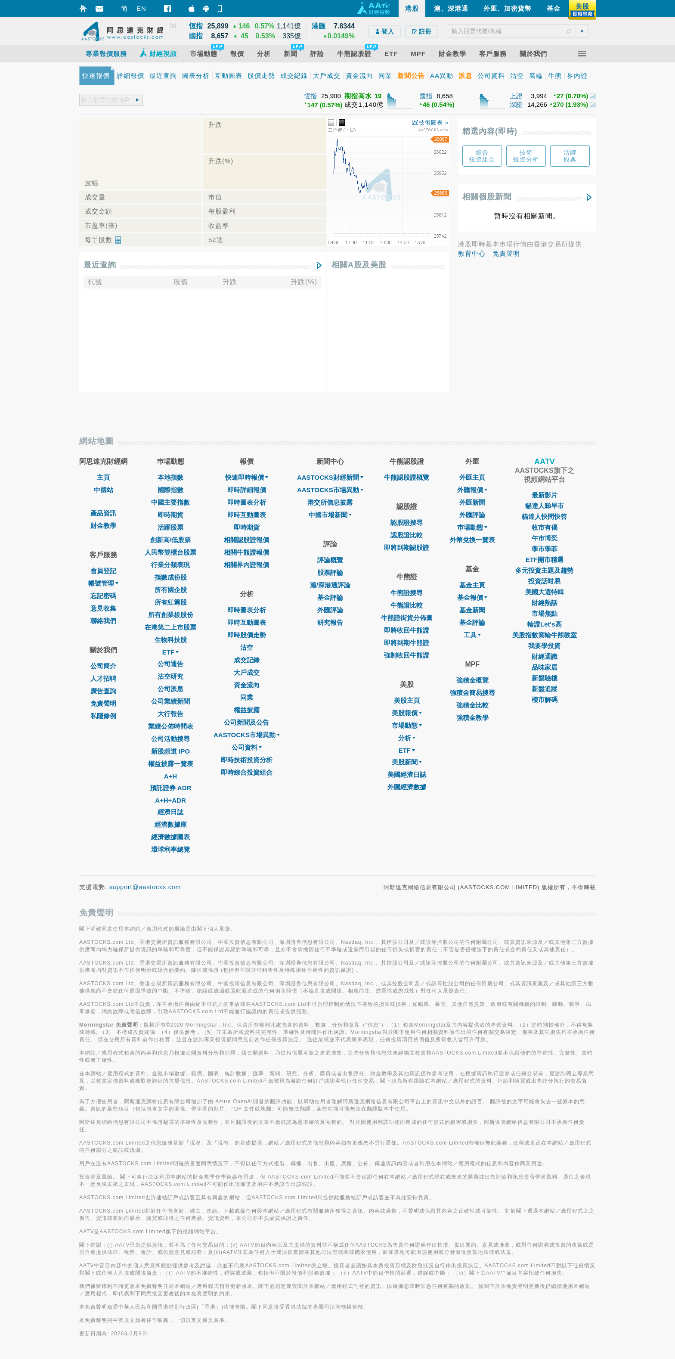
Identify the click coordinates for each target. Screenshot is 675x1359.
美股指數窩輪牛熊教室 (544, 635)
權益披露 (247, 710)
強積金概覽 (472, 680)
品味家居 (544, 667)
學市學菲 (544, 548)
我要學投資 (544, 645)
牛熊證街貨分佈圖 (407, 617)
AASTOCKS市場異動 (247, 734)
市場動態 (407, 725)
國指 (425, 95)
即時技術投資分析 (246, 759)
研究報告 (330, 622)
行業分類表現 (170, 564)
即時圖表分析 (246, 502)
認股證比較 (406, 535)
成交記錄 (247, 660)
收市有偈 (544, 527)
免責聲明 (506, 253)
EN (141, 8)
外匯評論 (330, 610)
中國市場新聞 (330, 514)
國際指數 (170, 489)
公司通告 (170, 663)
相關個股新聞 (486, 196)
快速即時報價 (246, 477)
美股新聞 (407, 762)
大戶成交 (247, 672)
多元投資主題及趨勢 (544, 570)
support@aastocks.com (145, 887)
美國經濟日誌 (406, 774)
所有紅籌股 (171, 602)
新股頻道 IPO (170, 751)
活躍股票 (170, 527)
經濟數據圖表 (170, 837)
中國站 (103, 489)
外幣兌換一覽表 (472, 539)
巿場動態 (472, 527)
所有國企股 (171, 589)
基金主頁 (472, 585)
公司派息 (170, 688)
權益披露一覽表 (170, 763)
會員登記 (103, 570)
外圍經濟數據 (406, 787)
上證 (516, 95)
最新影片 (544, 495)
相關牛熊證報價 (246, 552)
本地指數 (170, 477)
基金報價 (472, 597)
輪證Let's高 (544, 624)
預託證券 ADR (171, 787)
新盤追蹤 (544, 688)
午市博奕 (544, 538)
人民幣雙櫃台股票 (170, 552)
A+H (170, 776)
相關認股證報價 (246, 539)
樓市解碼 (544, 699)
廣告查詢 (103, 691)
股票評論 (330, 572)
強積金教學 (472, 717)
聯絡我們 (103, 620)
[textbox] (518, 31)
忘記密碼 (103, 595)
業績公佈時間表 (170, 726)
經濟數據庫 (171, 824)
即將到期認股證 (406, 547)
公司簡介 (103, 666)
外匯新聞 (472, 502)
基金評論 (330, 597)
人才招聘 (103, 678)
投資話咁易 (544, 581)
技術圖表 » (434, 122)
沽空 (246, 647)
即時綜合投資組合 (246, 772)
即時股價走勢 (246, 635)
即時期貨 (170, 514)
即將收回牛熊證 (406, 630)
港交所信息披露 (330, 502)
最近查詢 (100, 265)
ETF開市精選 (545, 559)
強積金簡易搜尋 (472, 692)
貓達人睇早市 (544, 505)
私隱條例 (103, 716)
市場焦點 (544, 613)
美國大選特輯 (544, 592)
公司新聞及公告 (246, 722)
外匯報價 (472, 489)
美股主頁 (407, 700)
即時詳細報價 (246, 489)
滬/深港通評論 (330, 585)
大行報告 (170, 713)
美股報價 (407, 713)
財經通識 (544, 656)
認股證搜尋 (406, 522)
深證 (516, 104)
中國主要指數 (170, 502)
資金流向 (247, 685)
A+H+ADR (170, 800)
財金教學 (103, 525)
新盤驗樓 (544, 678)
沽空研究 (170, 676)
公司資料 (247, 747)
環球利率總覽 (170, 849)
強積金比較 (472, 705)
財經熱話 (544, 602)
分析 (406, 738)
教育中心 (472, 253)
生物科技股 (171, 639)
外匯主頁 (472, 477)
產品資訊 (103, 513)
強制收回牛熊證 (406, 655)
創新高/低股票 (170, 539)
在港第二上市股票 (170, 627)
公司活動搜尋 (170, 738)
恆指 (310, 95)
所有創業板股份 (170, 614)
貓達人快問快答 (544, 516)
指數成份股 (171, 577)
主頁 (103, 477)
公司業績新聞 (170, 701)
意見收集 (103, 608)
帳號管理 (103, 583)
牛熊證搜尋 (406, 592)
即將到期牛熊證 (406, 642)
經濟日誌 (170, 812)
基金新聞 (472, 610)
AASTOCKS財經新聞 (330, 477)
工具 (472, 635)
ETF (170, 652)
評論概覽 (330, 560)
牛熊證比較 (406, 605)
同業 (246, 697)
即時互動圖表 (246, 514)
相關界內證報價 (246, 564)
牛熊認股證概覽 (406, 477)
